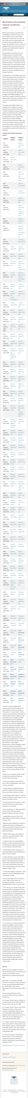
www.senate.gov (14, 1092)
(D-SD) (21, 583)
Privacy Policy (4, 1091)
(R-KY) (21, 632)
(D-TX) (21, 221)
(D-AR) (21, 293)
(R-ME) (21, 379)
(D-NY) (21, 669)
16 (3, 612)
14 (20, 489)
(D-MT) (13, 454)
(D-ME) (13, 561)
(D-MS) (21, 234)
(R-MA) (12, 275)
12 (2, 849)
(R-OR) (21, 336)
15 (14, 588)
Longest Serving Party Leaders (9, 1057)
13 (14, 427)
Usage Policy (20, 1090)
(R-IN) (13, 319)
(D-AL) (21, 279)
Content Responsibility (12, 1090)
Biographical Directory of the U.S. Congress (13, 1045)
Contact (4, 1090)
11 (10, 401)
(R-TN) (21, 517)
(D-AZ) (13, 408)
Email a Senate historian (7, 1070)
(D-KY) (21, 213)
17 (3, 687)
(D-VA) (13, 263)
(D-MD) (21, 145)
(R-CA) (13, 425)
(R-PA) (21, 488)
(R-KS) (13, 546)
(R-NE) (21, 400)
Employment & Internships (14, 1091)
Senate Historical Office (20, 1065)
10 (20, 387)
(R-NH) (21, 249)
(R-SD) (13, 700)
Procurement (23, 1091)
